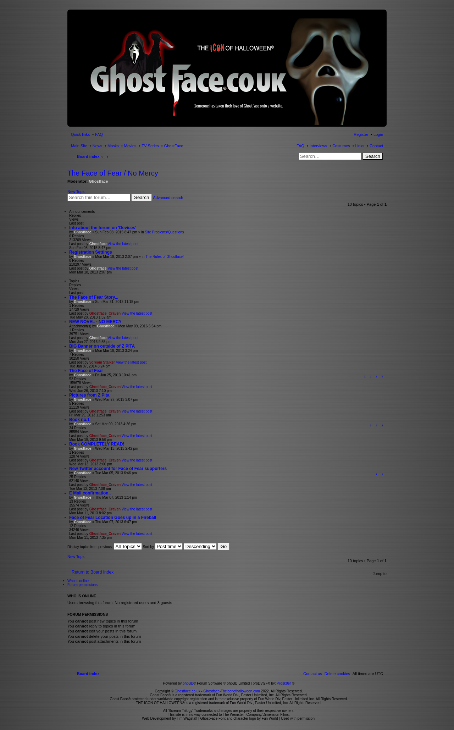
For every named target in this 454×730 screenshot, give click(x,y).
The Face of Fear (86, 370)
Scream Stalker (102, 362)
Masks (113, 146)
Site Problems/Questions (164, 232)
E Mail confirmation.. (90, 493)
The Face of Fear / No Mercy (112, 173)
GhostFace (173, 146)
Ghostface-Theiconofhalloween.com (231, 691)
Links (360, 146)
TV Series (150, 146)
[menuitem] (337, 673)
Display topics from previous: (104, 547)
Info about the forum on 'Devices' (102, 227)
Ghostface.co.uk (188, 691)
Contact (376, 146)
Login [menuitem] (378, 134)
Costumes (341, 146)
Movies (130, 146)
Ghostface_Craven (105, 313)
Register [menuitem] (361, 134)
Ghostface (98, 181)
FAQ (300, 146)
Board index (88, 156)
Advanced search (168, 197)
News (98, 146)
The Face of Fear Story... (93, 297)
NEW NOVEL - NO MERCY (95, 321)
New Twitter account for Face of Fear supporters (118, 468)
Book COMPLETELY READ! (96, 444)
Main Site (79, 146)
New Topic (76, 191)
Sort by (162, 547)
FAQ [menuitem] (99, 134)
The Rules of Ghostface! (164, 257)
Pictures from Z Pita (89, 395)
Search (372, 156)
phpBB (188, 683)
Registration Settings (90, 252)
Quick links (80, 134)
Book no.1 (79, 419)
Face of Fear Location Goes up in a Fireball (112, 517)
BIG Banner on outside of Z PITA (102, 346)
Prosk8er (284, 683)
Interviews (318, 146)
